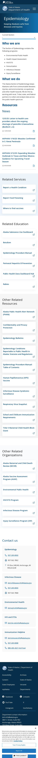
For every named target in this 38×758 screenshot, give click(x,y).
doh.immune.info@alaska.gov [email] (19, 638)
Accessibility (6, 675)
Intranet (23, 684)
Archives (23, 675)
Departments (25, 689)
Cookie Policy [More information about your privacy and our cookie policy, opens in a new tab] (17, 745)
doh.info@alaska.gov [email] (10, 717)
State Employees (8, 684)
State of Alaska (25, 680)
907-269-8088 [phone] (13, 643)
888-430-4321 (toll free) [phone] (17, 648)
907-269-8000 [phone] (13, 555)
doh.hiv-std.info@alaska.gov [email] (18, 623)
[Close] (35, 732)
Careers (5, 680)
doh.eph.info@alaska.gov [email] (17, 608)
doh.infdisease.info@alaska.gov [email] (20, 583)
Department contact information (14, 715)
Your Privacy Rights (19, 749)
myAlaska (5, 689)
